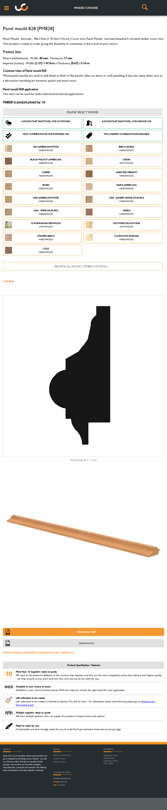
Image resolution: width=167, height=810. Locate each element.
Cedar (109, 161)
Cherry (29, 173)
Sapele (110, 212)
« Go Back (8, 281)
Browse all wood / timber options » (81, 266)
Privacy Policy (59, 762)
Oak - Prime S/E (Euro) (31, 212)
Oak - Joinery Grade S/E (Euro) (115, 199)
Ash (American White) (32, 148)
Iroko (29, 186)
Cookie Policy (59, 758)
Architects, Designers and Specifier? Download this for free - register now (38, 652)
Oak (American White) (32, 199)
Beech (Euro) (110, 148)
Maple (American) (111, 186)
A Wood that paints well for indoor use (118, 122)
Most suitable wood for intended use (37, 135)
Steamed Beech (30, 237)
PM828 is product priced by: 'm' (24, 102)
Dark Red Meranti (111, 173)
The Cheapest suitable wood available (117, 135)
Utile (29, 250)
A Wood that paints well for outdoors (37, 122)
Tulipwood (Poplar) (112, 237)
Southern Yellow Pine (113, 224)
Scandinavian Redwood (33, 224)
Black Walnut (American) (33, 161)
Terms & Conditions (62, 755)
